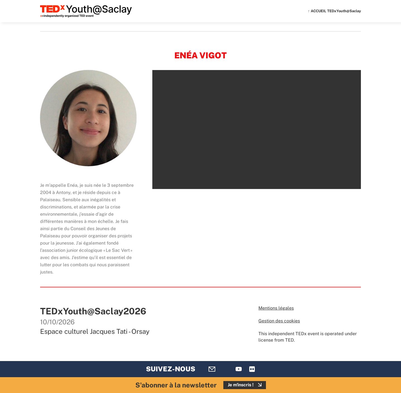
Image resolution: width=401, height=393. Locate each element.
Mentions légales (276, 308)
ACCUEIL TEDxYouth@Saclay (336, 11)
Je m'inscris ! (241, 384)
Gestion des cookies (279, 321)
